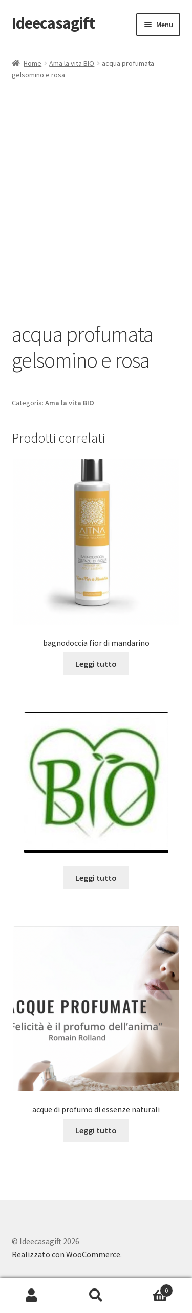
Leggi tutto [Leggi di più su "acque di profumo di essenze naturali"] (96, 1130)
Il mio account (32, 1295)
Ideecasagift (53, 23)
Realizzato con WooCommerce (66, 1254)
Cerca (96, 1295)
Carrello (150, 1288)
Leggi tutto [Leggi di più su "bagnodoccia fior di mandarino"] (96, 664)
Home (32, 63)
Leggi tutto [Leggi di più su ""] (96, 877)
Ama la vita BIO (71, 63)
